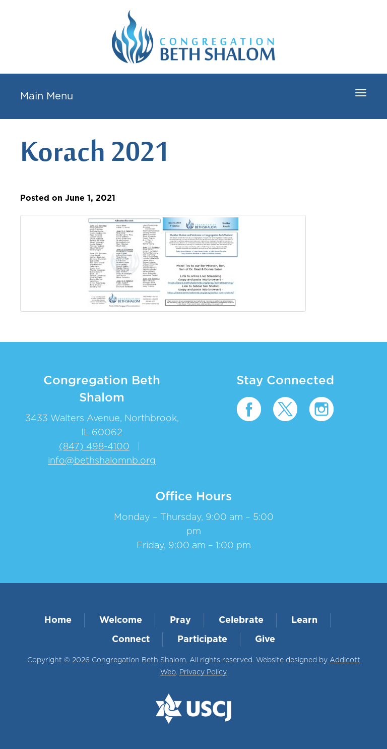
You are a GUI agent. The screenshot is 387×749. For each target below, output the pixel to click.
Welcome (120, 620)
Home (58, 620)
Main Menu (46, 96)
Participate (202, 639)
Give (265, 639)
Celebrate (241, 620)
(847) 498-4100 (94, 446)
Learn (304, 620)
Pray (180, 620)
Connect (131, 639)
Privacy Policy (203, 672)
